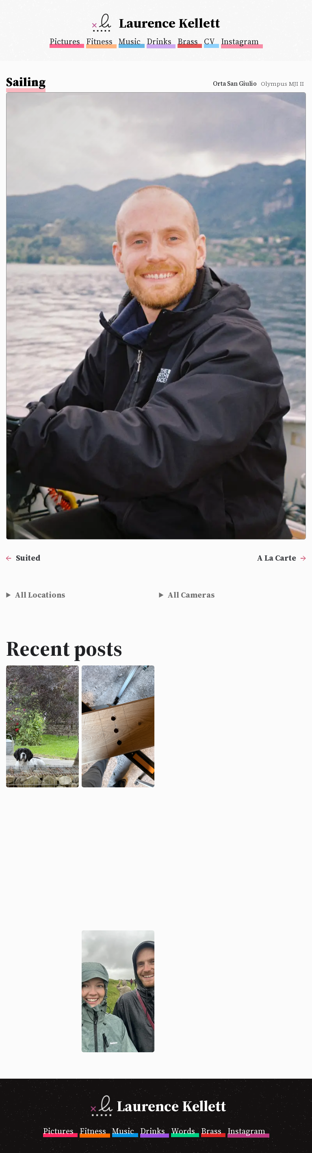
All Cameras (190, 595)
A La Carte (276, 558)
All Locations (40, 595)
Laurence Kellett (169, 23)
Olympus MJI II (282, 84)
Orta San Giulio (235, 84)
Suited (28, 558)
